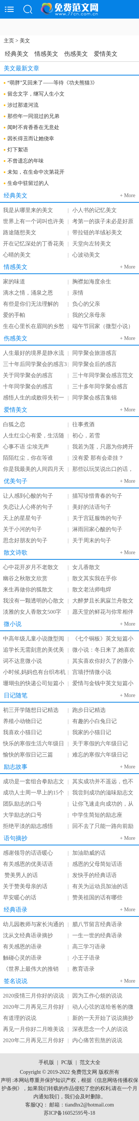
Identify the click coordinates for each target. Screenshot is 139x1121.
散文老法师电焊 (91, 589)
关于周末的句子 (91, 540)
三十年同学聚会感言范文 (102, 375)
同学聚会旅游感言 (94, 353)
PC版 (67, 1062)
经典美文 (17, 54)
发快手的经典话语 (94, 875)
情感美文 (46, 54)
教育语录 (83, 969)
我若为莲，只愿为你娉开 (102, 447)
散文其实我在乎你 (94, 578)
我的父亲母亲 (89, 315)
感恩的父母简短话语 (97, 864)
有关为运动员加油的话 (100, 886)
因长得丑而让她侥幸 (30, 138)
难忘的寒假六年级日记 (100, 755)
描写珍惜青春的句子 (97, 496)
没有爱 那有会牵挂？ (98, 458)
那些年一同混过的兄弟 (33, 116)
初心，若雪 (86, 436)
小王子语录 (86, 958)
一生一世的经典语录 (97, 935)
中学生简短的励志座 (97, 815)
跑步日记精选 (89, 710)
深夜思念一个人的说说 (100, 1029)
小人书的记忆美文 (94, 210)
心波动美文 (86, 255)
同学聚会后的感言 (94, 364)
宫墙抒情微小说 (91, 672)
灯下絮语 (17, 149)
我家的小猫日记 (91, 732)
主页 (9, 41)
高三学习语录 (89, 947)
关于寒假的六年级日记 (100, 743)
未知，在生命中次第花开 (35, 172)
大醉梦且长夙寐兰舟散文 (102, 601)
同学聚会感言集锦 (94, 398)
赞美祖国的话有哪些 (97, 897)
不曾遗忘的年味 (25, 161)
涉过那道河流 (23, 105)
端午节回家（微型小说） (102, 326)
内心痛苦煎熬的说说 (97, 1040)
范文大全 (90, 1062)
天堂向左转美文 (91, 244)
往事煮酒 (83, 424)
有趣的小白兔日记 (94, 721)
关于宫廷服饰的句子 (97, 518)
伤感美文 (76, 54)
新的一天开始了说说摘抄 (102, 1018)
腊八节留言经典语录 (97, 924)
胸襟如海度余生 (91, 282)
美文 (25, 41)
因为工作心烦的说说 (97, 996)
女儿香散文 (86, 567)
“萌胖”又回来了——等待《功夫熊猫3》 (52, 83)
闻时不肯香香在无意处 (33, 127)
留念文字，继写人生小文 (35, 94)
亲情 (77, 293)
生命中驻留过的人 (28, 183)
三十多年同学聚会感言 (100, 386)
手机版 (46, 1062)
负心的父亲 (86, 304)
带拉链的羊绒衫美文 (97, 232)
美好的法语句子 (91, 507)
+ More (127, 195)
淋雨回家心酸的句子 (97, 529)
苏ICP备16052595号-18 (69, 1113)
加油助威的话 (89, 853)
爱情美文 (106, 54)
